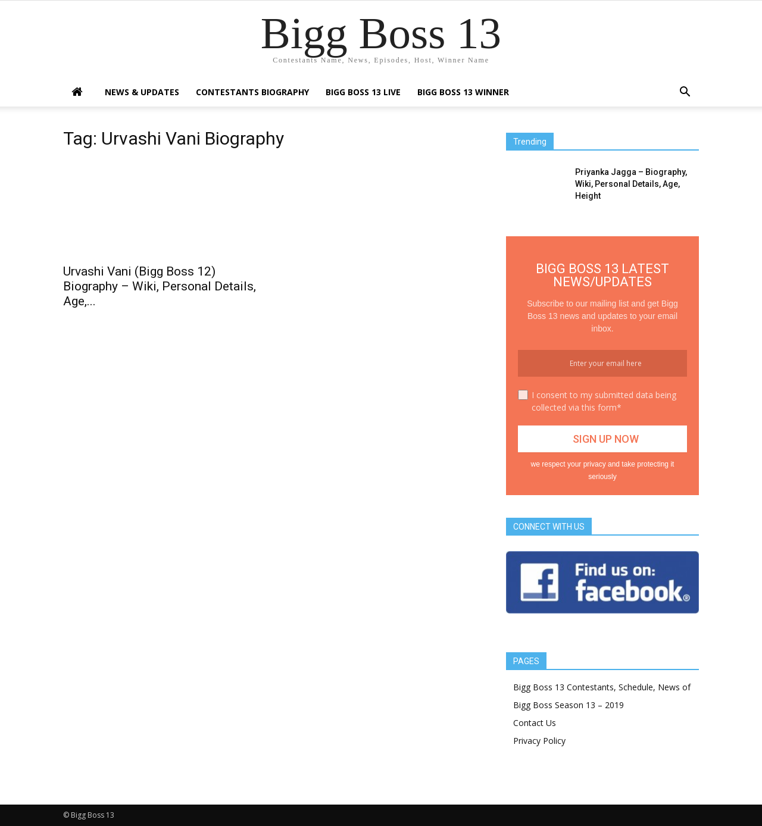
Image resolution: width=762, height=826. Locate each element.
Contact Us (534, 722)
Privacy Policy (539, 740)
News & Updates (142, 92)
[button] (684, 93)
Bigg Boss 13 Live (363, 92)
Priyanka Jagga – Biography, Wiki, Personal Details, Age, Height (631, 184)
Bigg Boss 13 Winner (463, 92)
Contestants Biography (252, 92)
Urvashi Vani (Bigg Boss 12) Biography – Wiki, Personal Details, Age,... (159, 286)
